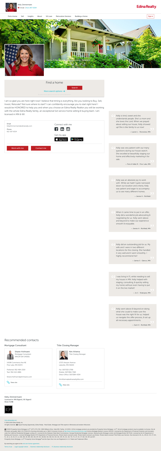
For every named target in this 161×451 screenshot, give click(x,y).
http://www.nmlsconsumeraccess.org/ (75, 431)
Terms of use (8, 447)
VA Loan (49, 16)
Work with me (17, 148)
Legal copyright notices (21, 447)
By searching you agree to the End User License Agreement (54, 94)
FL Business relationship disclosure (62, 447)
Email (21, 8)
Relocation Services (63, 16)
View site (12, 382)
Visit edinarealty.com (10, 420)
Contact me (41, 148)
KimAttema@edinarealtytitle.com (71, 379)
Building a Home (81, 16)
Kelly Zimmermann (25, 5)
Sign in (150, 16)
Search (75, 88)
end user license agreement (31, 443)
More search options (54, 91)
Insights (31, 16)
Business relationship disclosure (40, 447)
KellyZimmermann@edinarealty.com (19, 126)
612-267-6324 (31, 8)
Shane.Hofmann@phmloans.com (19, 377)
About (39, 16)
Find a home (12, 16)
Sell (22, 16)
